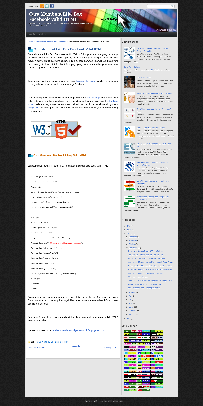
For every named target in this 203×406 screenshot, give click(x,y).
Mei (130, 300)
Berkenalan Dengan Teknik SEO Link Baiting (145, 251)
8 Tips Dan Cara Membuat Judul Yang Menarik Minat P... (150, 266)
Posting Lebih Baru (38, 347)
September (133, 248)
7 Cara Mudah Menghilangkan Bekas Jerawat (154, 93)
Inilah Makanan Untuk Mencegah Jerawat (144, 288)
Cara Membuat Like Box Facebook (51, 42)
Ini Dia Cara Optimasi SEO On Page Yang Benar (147, 258)
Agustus (132, 292)
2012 (129, 233)
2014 (129, 226)
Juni (130, 296)
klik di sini (155, 70)
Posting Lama (110, 347)
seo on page (93, 97)
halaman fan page (85, 81)
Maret (131, 307)
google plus (34, 107)
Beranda (31, 34)
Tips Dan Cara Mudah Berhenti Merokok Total (145, 255)
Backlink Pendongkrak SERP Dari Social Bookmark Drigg (150, 269)
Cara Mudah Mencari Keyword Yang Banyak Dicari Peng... (150, 262)
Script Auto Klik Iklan (132, 67)
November (133, 240)
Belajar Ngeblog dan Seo (111, 401)
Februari (132, 311)
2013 (129, 230)
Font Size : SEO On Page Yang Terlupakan (144, 284)
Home (30, 42)
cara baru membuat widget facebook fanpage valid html (79, 330)
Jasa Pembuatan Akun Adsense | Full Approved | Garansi (150, 280)
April (131, 303)
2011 (129, 319)
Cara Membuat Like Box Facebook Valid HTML (55, 16)
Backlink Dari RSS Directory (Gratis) (151, 128)
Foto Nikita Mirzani (144, 78)
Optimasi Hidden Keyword (138, 277)
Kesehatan (42, 34)
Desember (133, 237)
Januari (132, 314)
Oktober (132, 244)
